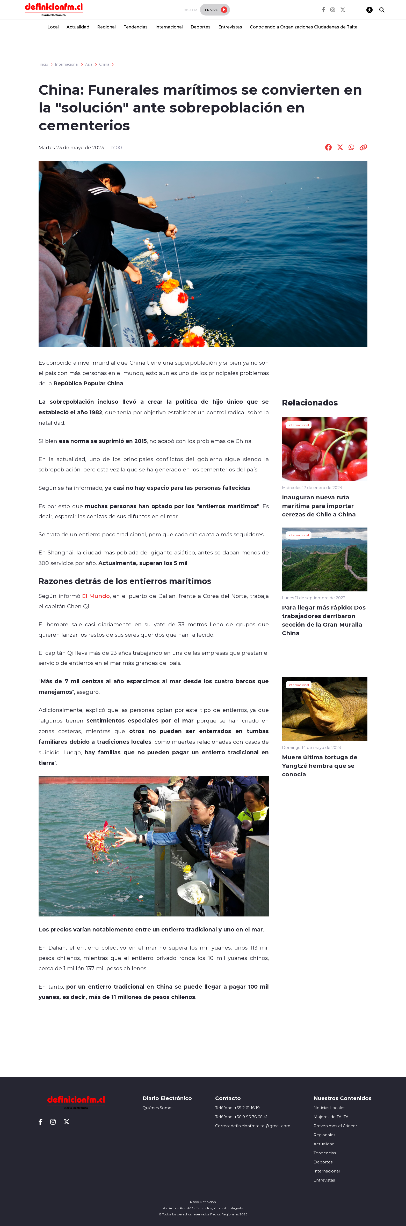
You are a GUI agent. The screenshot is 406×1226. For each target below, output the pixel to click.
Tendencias (136, 26)
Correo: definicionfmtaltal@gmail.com (252, 1126)
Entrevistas (230, 26)
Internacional (169, 26)
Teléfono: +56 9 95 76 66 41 (241, 1117)
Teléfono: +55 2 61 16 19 (237, 1108)
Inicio (43, 64)
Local (53, 26)
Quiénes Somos (157, 1108)
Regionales (324, 1135)
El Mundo (96, 595)
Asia (88, 64)
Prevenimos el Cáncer (335, 1126)
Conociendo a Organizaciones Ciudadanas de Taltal (304, 26)
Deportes (201, 26)
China (104, 64)
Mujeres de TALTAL (332, 1117)
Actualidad (78, 26)
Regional (106, 26)
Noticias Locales (329, 1108)
